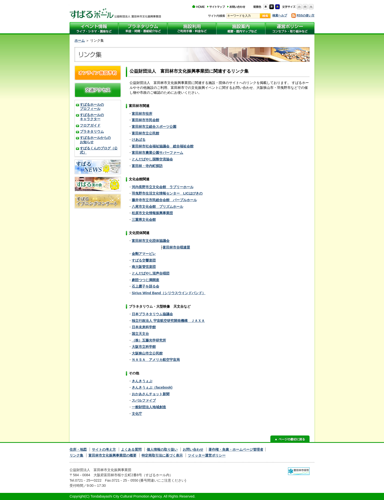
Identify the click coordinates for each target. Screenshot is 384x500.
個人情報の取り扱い (162, 449)
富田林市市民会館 (145, 120)
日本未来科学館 (144, 327)
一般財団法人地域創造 (149, 407)
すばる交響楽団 (144, 260)
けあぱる (138, 140)
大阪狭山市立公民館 (147, 353)
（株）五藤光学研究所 (149, 340)
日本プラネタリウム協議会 (152, 314)
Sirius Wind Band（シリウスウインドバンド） (168, 293)
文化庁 (137, 414)
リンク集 (76, 455)
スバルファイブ (144, 400)
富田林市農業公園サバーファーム (157, 153)
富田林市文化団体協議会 (150, 241)
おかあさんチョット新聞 (150, 394)
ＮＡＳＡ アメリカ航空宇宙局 (156, 360)
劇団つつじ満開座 (145, 280)
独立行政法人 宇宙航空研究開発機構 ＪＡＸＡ (168, 321)
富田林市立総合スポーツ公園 (154, 127)
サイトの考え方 (104, 449)
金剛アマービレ (144, 254)
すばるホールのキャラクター (92, 117)
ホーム (79, 40)
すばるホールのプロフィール (92, 107)
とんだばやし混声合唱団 (150, 273)
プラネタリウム (92, 131)
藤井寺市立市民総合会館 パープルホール (164, 200)
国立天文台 (140, 334)
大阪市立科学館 (144, 347)
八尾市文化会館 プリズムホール (157, 207)
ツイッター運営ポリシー (207, 455)
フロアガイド (90, 125)
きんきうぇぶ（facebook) (152, 387)
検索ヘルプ (279, 15)
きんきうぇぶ (142, 381)
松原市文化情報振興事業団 (152, 213)
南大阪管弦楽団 (144, 267)
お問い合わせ (193, 449)
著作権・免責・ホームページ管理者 (235, 449)
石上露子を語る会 (145, 286)
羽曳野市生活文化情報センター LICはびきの (167, 193)
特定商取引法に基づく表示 (162, 455)
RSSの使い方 (305, 15)
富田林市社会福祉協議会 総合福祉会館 (162, 146)
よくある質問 (131, 449)
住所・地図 (78, 449)
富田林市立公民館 (145, 133)
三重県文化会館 (144, 220)
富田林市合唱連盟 (176, 247)
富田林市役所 (142, 114)
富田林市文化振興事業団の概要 (112, 455)
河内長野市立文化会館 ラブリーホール (162, 187)
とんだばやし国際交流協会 (152, 159)
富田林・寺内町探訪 (147, 166)
